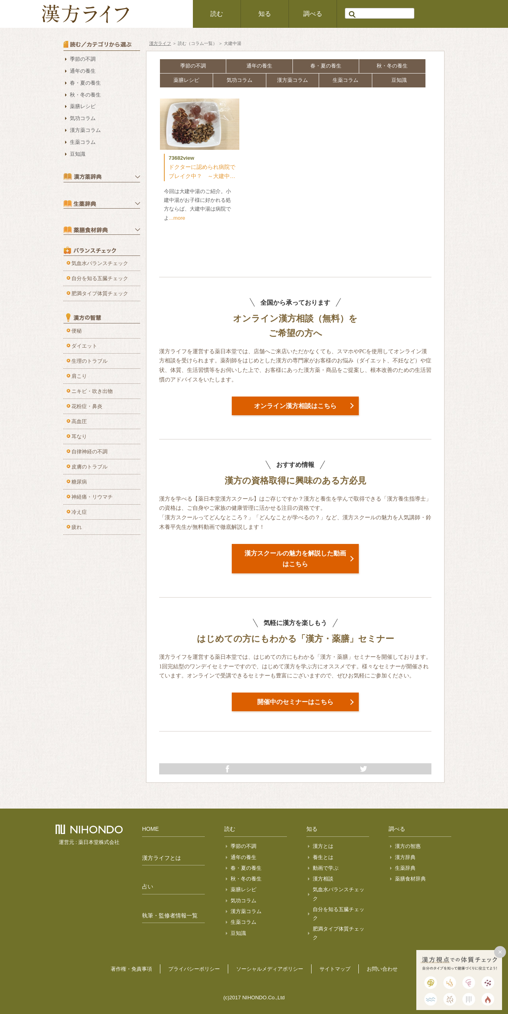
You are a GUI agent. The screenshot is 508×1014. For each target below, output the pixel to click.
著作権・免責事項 (131, 969)
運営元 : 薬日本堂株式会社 (89, 842)
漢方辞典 (405, 857)
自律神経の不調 (89, 452)
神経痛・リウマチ (92, 497)
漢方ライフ (160, 43)
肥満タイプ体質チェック (99, 293)
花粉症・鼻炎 (86, 406)
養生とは (323, 857)
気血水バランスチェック (99, 263)
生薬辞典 (405, 868)
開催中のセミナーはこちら (295, 702)
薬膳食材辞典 (410, 879)
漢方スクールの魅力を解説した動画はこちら (295, 558)
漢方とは (323, 846)
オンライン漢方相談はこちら (295, 406)
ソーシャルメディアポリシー (269, 969)
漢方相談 (323, 879)
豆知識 (399, 80)
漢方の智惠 (408, 846)
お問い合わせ (382, 969)
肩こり (79, 376)
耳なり (79, 436)
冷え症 (79, 512)
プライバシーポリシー (194, 969)
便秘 (76, 331)
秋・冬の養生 (392, 66)
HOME (150, 829)
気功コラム (239, 80)
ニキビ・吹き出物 (92, 391)
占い (147, 886)
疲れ (76, 527)
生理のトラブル (89, 361)
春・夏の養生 (325, 66)
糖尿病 (79, 482)
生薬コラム (345, 80)
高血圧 (79, 421)
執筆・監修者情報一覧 (170, 915)
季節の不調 (193, 66)
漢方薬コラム (292, 80)
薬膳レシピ (186, 80)
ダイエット (84, 346)
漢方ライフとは (161, 858)
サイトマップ (334, 969)
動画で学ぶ (326, 868)
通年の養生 (259, 66)
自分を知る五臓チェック (99, 278)
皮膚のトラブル (89, 467)
